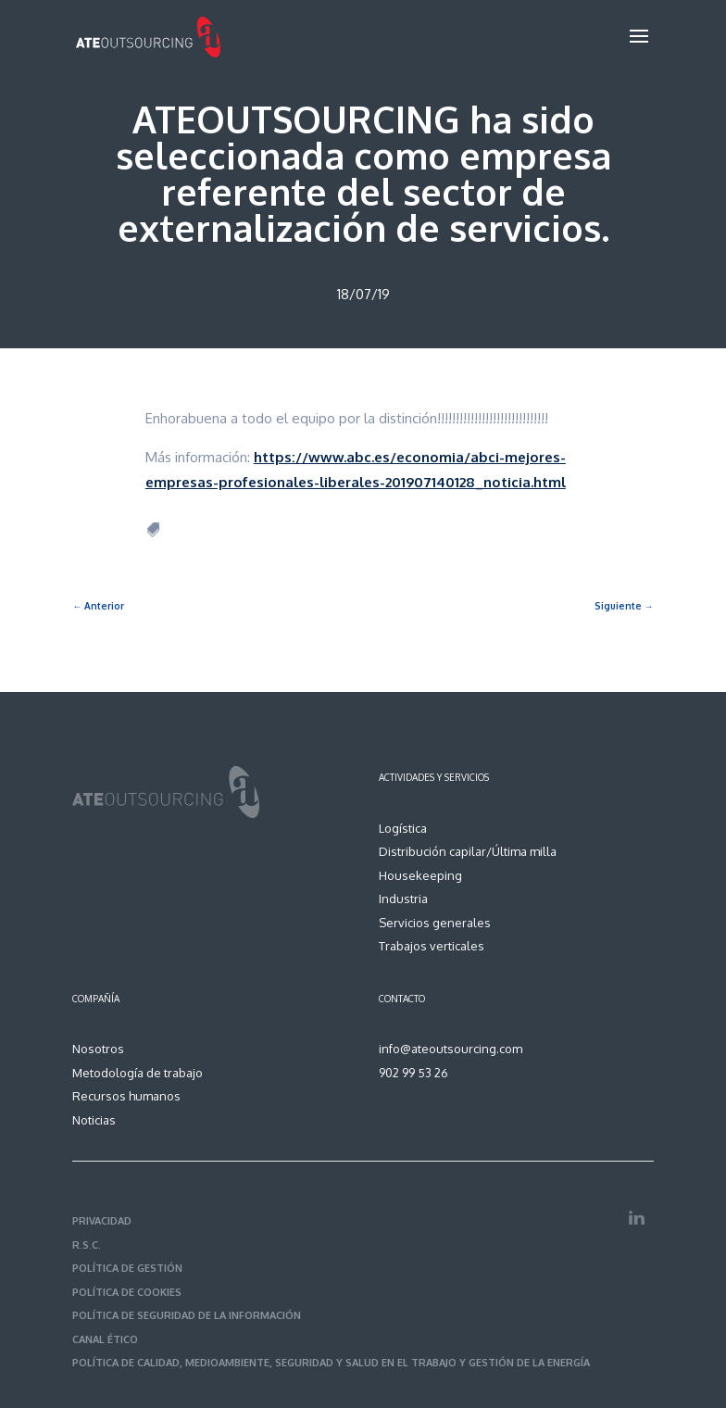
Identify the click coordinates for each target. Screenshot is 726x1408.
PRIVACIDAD (101, 1220)
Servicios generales (435, 922)
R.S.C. (86, 1244)
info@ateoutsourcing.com (450, 1048)
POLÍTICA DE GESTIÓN (127, 1268)
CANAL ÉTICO (105, 1339)
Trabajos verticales (431, 945)
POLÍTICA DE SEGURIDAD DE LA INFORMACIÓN (186, 1315)
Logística (403, 828)
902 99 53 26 (413, 1072)
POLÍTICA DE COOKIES (127, 1292)
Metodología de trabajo (137, 1072)
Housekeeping (420, 875)
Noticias (94, 1120)
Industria (403, 898)
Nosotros (98, 1048)
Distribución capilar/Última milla (468, 851)
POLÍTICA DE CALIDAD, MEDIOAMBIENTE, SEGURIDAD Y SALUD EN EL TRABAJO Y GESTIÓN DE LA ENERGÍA (331, 1362)
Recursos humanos (126, 1095)
